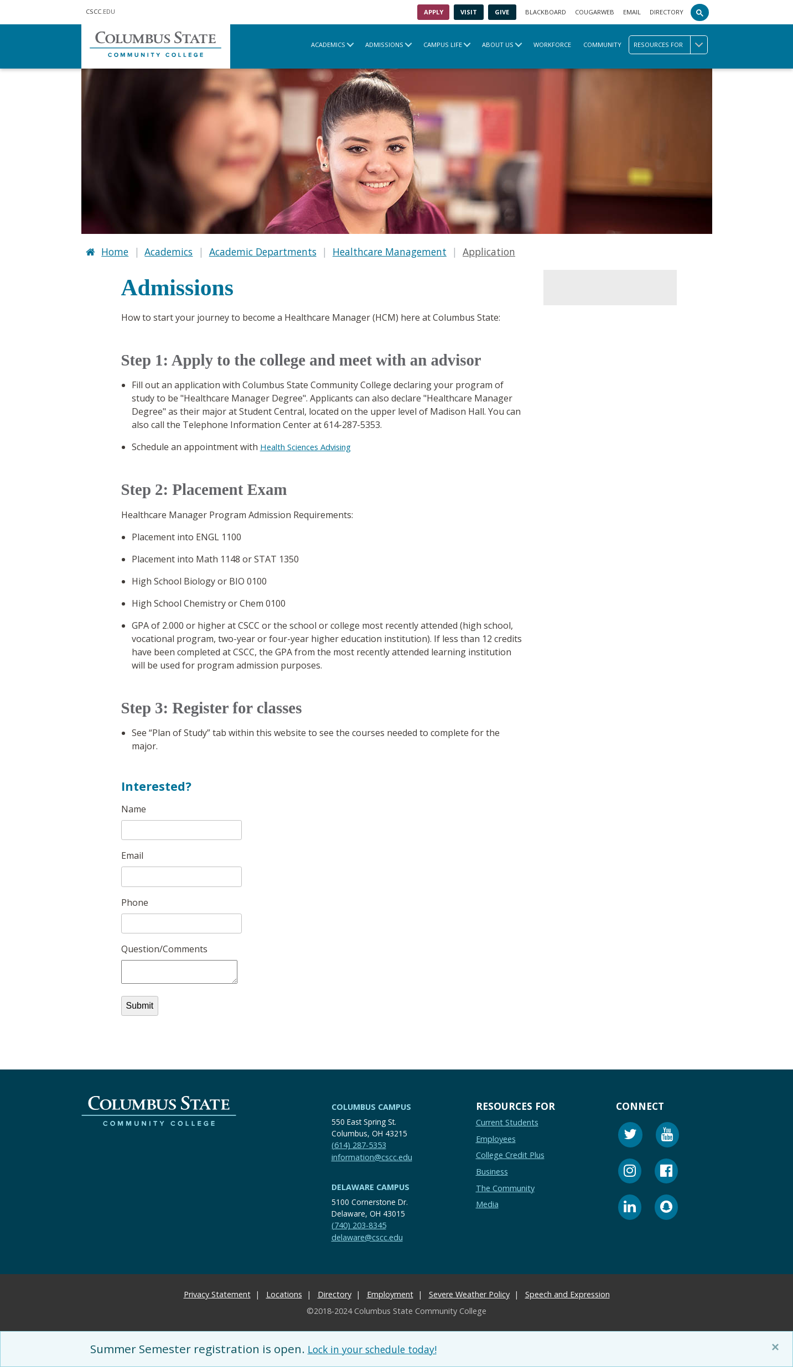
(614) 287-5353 (358, 1141)
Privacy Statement (217, 1291)
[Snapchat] (666, 1206)
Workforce (552, 44)
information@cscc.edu (371, 1154)
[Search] (700, 12)
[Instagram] (630, 1169)
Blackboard (545, 12)
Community (602, 44)
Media (487, 1201)
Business (492, 1168)
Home (114, 250)
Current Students (507, 1119)
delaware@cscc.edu (367, 1234)
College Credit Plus (510, 1152)
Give (502, 12)
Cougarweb (594, 12)
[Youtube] (667, 1133)
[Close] (777, 1347)
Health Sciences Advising (311, 444)
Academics (328, 44)
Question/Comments (164, 946)
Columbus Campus (371, 1103)
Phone (134, 900)
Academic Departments (263, 250)
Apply (433, 12)
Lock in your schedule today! (385, 1348)
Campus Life (442, 44)
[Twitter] (630, 1133)
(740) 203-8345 (358, 1222)
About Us (498, 44)
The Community (505, 1185)
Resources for (670, 45)
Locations (284, 1291)
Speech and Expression (567, 1291)
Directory (666, 12)
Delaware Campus (370, 1183)
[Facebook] (666, 1169)
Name (133, 806)
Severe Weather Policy (469, 1291)
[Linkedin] (630, 1206)
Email (632, 12)
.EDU (100, 11)
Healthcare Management (390, 250)
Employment (390, 1291)
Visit (468, 12)
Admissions (384, 44)
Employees (496, 1135)
